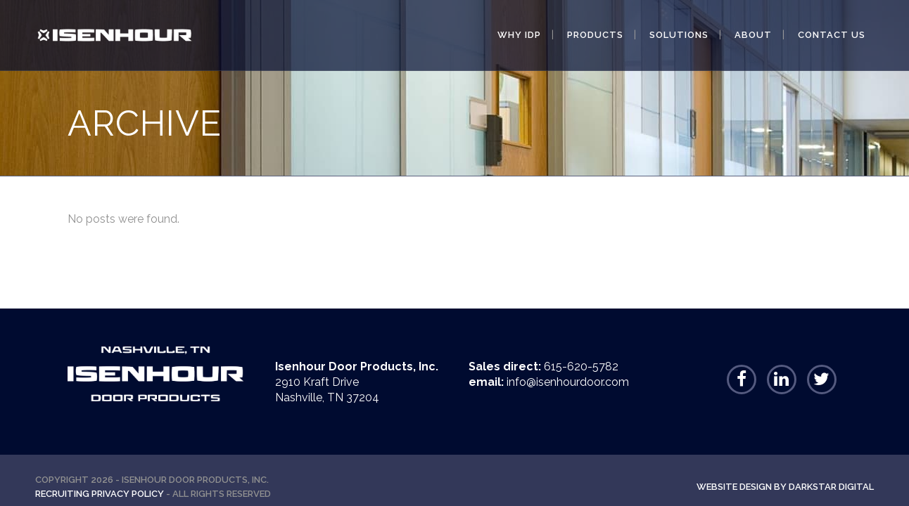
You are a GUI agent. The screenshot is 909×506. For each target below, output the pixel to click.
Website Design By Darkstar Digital (785, 486)
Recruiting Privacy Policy (99, 493)
